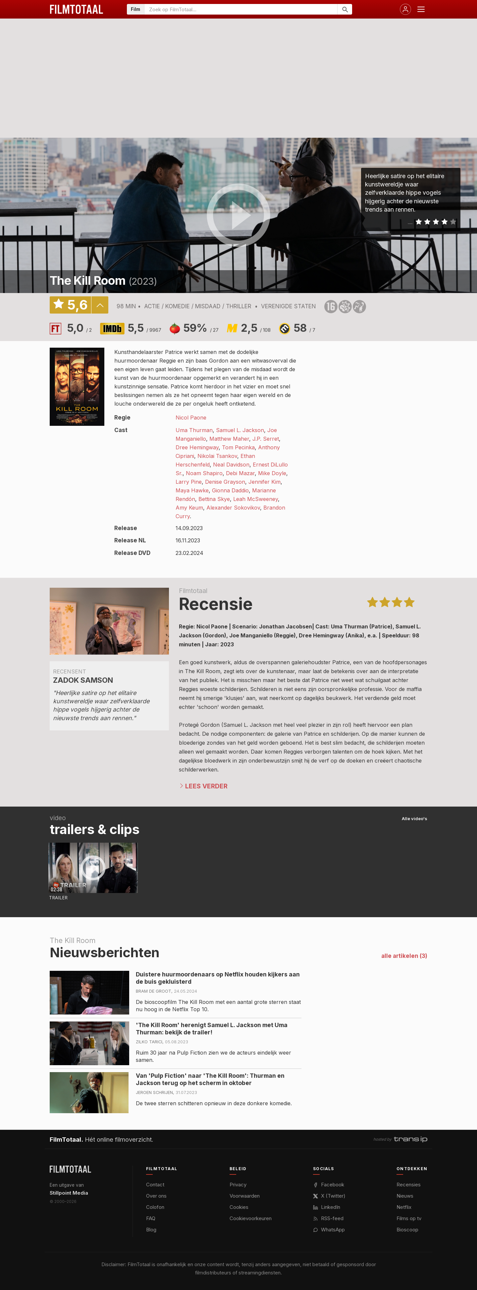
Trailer (58, 897)
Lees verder (206, 786)
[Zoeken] (344, 9)
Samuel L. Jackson (240, 430)
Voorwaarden (245, 1196)
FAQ (150, 1218)
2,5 (256, 328)
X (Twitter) (329, 1196)
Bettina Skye (214, 499)
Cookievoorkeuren (251, 1218)
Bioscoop (407, 1229)
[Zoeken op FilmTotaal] (240, 9)
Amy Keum (189, 507)
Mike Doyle (272, 473)
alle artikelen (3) (404, 956)
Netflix (404, 1207)
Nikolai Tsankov (217, 456)
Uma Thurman (194, 430)
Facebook (328, 1184)
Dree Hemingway (197, 447)
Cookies (239, 1207)
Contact (155, 1184)
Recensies (409, 1184)
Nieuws (405, 1196)
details (99, 305)
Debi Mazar (240, 473)
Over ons (156, 1196)
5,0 (79, 328)
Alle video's (414, 818)
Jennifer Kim (264, 481)
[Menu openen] (421, 9)
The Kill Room (88, 280)
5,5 (144, 328)
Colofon (155, 1207)
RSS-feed (328, 1218)
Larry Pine (189, 481)
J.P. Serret (265, 438)
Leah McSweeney (255, 499)
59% (201, 328)
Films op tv (409, 1218)
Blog (151, 1229)
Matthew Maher (229, 438)
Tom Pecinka (238, 447)
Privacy (238, 1184)
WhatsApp (329, 1229)
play (238, 215)
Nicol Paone (191, 417)
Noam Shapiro (204, 473)
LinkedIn (326, 1207)
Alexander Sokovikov (233, 507)
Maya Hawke (192, 490)
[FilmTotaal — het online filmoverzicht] (70, 1169)
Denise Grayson (225, 481)
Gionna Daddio (230, 490)
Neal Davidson (231, 464)
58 (304, 328)
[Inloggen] (405, 9)
